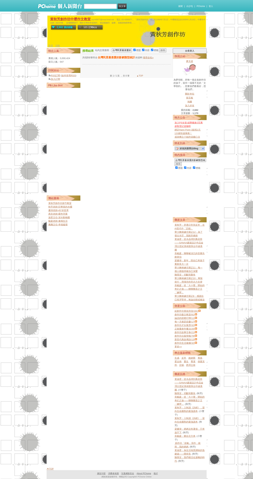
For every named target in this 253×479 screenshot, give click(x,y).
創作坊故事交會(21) (185, 332)
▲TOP (139, 76)
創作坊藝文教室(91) (185, 314)
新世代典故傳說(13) (185, 339)
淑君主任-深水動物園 (59, 217)
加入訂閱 (55, 79)
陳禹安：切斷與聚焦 (185, 274)
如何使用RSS (69, 75)
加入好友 (189, 105)
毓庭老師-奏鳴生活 (58, 221)
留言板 (189, 97)
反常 (184, 358)
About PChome (144, 473)
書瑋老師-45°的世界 (58, 210)
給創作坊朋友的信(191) (186, 311)
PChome (201, 6)
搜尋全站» (148, 57)
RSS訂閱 (55, 75)
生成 (177, 358)
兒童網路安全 (127, 473)
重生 (186, 361)
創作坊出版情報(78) (185, 336)
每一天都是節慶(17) (185, 321)
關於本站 (189, 93)
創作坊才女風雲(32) (185, 325)
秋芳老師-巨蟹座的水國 (60, 206)
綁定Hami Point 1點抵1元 (188, 129)
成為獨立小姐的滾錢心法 (187, 137)
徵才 (156, 473)
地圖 (189, 101)
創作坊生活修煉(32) (185, 343)
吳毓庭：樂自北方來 (185, 436)
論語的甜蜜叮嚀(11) (185, 318)
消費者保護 (113, 473)
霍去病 (178, 361)
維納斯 (191, 358)
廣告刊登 (101, 473)
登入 (211, 6)
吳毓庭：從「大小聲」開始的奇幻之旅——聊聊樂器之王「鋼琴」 (190, 289)
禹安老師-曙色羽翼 (58, 214)
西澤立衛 (190, 365)
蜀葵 (200, 358)
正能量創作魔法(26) (185, 328)
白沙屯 (190, 6)
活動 (57, 45)
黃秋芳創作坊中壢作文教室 (70, 19)
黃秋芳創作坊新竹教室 (59, 203)
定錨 (181, 365)
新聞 (180, 6)
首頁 (50, 45)
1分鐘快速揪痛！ (183, 133)
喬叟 (193, 361)
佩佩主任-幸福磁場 (58, 224)
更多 (178, 346)
